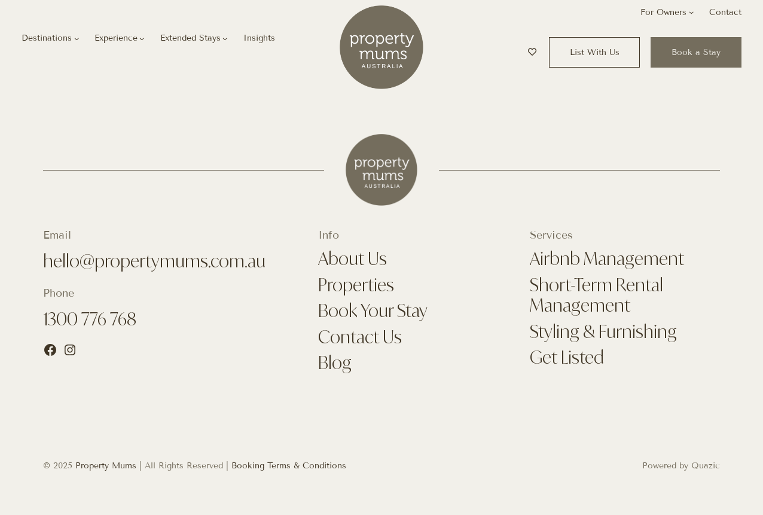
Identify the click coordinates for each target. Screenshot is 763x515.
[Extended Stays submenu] (224, 38)
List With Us (594, 52)
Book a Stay (696, 52)
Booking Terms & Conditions (288, 466)
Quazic (705, 466)
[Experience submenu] (141, 38)
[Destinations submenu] (76, 38)
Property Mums (105, 466)
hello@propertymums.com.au (154, 261)
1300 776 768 (89, 319)
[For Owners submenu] (691, 12)
